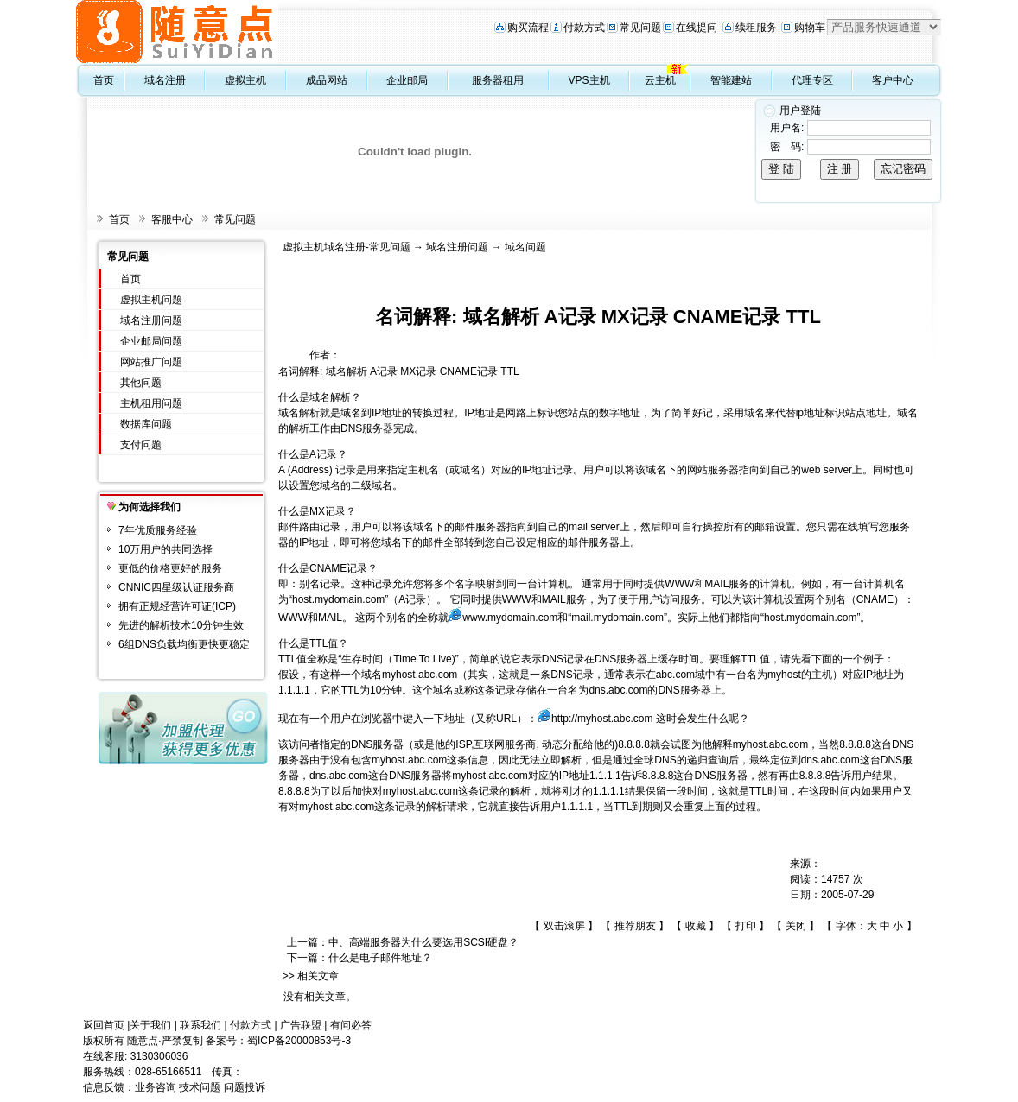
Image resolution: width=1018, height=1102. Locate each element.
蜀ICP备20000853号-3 (299, 1041)
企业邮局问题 (151, 341)
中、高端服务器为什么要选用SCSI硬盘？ (423, 942)
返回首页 (103, 1025)
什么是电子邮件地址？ (380, 958)
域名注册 (165, 80)
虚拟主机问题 (151, 300)
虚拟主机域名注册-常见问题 (346, 247)
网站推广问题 (151, 362)
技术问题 (199, 1087)
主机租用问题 (151, 403)
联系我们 (200, 1025)
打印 (745, 926)
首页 (103, 80)
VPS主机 (589, 80)
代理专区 (812, 80)
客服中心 (172, 219)
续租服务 (756, 28)
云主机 (660, 80)
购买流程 (528, 28)
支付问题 (141, 445)
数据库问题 (146, 424)
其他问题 (141, 383)
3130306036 (159, 1056)
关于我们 (150, 1025)
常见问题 (640, 28)
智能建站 (731, 80)
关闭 (796, 926)
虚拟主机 (245, 80)
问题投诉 (244, 1087)
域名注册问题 (151, 320)
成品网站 (326, 80)
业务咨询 (155, 1087)
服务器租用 (498, 80)
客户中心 (892, 80)
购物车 (809, 28)
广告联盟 (300, 1025)
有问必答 (351, 1025)
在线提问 (696, 28)
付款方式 (584, 28)
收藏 (695, 926)
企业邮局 (407, 80)
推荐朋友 (635, 926)
